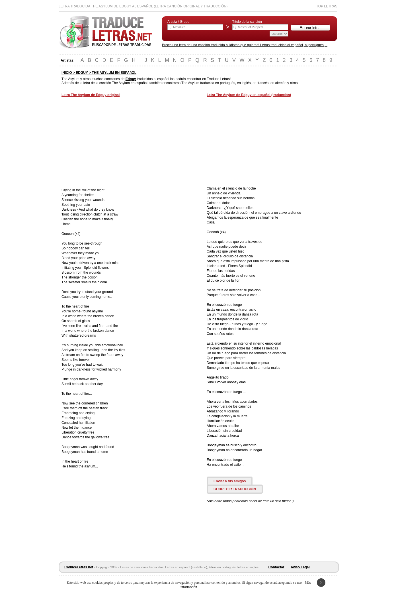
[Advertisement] (109, 143)
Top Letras (326, 6)
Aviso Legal (300, 567)
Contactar (276, 567)
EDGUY (82, 73)
